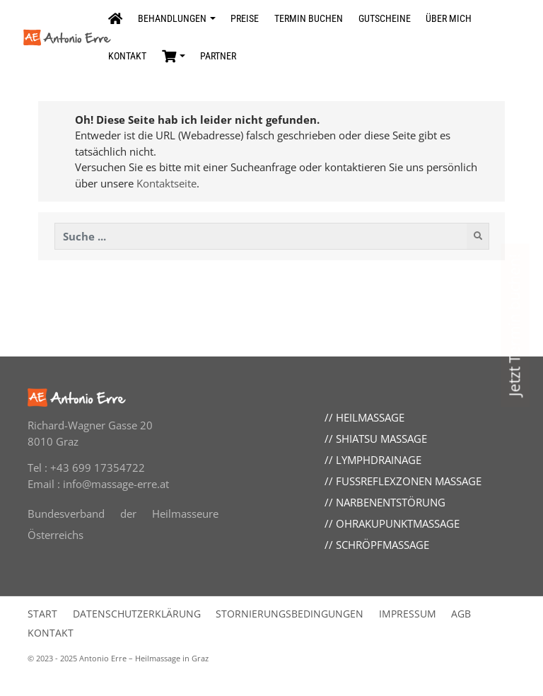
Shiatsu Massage (381, 438)
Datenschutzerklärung (137, 614)
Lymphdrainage (378, 460)
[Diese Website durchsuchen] (261, 236)
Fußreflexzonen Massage (408, 481)
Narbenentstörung (390, 502)
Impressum (407, 614)
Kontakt (51, 633)
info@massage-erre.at (116, 484)
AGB (461, 614)
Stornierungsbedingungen (289, 614)
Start (42, 614)
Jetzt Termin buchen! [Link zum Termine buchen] (514, 325)
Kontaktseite (166, 183)
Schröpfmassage (382, 545)
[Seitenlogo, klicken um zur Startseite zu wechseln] (62, 37)
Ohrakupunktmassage (398, 523)
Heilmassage (370, 417)
